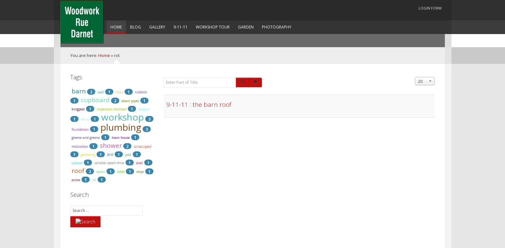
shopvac (144, 109)
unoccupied (142, 146)
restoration (80, 146)
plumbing (121, 127)
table (121, 171)
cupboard (95, 100)
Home (104, 55)
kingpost (78, 109)
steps (140, 171)
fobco (119, 92)
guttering (88, 154)
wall (101, 92)
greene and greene (86, 137)
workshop (122, 117)
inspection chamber (111, 109)
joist (128, 154)
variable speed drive (109, 163)
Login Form (430, 8)
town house (121, 137)
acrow (76, 180)
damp (85, 119)
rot (94, 180)
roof (78, 170)
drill (110, 154)
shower (111, 145)
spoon (100, 171)
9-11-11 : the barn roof (198, 104)
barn (79, 91)
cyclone (77, 163)
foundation (80, 129)
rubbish (141, 92)
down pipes (130, 101)
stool (139, 163)
